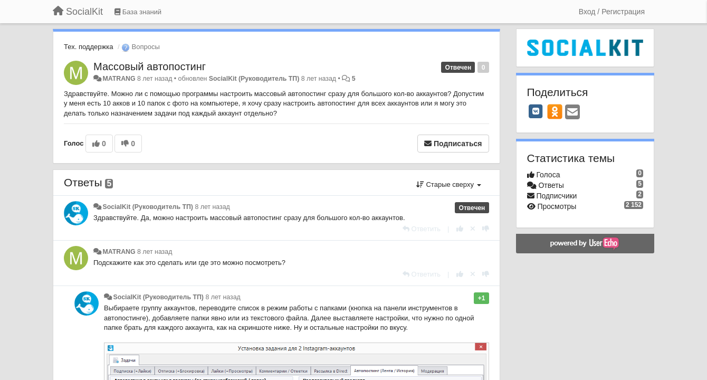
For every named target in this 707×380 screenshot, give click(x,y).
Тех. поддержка (88, 47)
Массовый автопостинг (149, 66)
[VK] (536, 111)
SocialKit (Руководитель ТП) (254, 78)
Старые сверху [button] (448, 184)
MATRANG (118, 78)
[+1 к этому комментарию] (459, 229)
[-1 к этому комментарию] (485, 229)
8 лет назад (212, 207)
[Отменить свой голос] (472, 229)
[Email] (572, 112)
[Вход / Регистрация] (612, 12)
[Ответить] (422, 229)
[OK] (554, 111)
